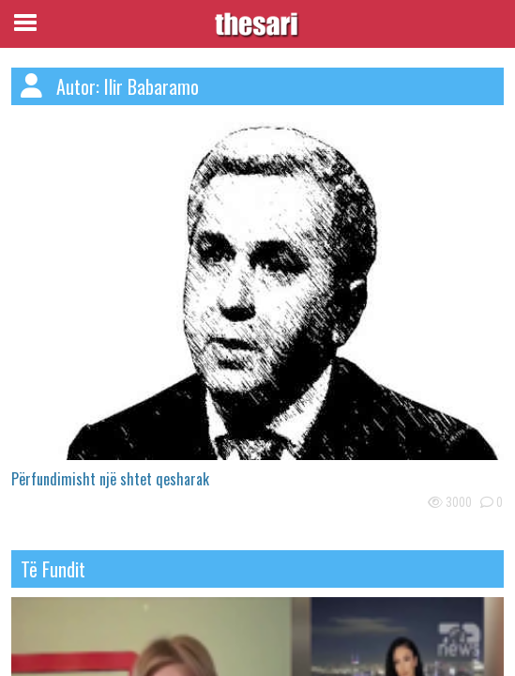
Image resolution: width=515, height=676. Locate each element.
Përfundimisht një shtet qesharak (110, 479)
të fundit (53, 569)
